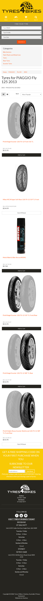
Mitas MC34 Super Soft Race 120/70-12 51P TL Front (21, 199)
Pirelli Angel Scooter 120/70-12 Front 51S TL (18, 142)
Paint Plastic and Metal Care (12, 55)
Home (5, 72)
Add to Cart (21, 155)
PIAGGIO (11, 72)
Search (21, 42)
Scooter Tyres (7, 63)
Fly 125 (19, 72)
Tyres (5, 58)
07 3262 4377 (21, 502)
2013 (25, 72)
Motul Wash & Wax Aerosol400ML (14, 257)
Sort (17, 94)
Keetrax (25, 598)
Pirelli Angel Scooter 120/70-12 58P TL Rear (18, 373)
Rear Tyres (6, 61)
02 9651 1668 (21, 498)
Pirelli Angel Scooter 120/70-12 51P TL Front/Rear (20, 315)
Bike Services (7, 52)
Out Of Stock (21, 213)
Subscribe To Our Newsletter (20, 465)
